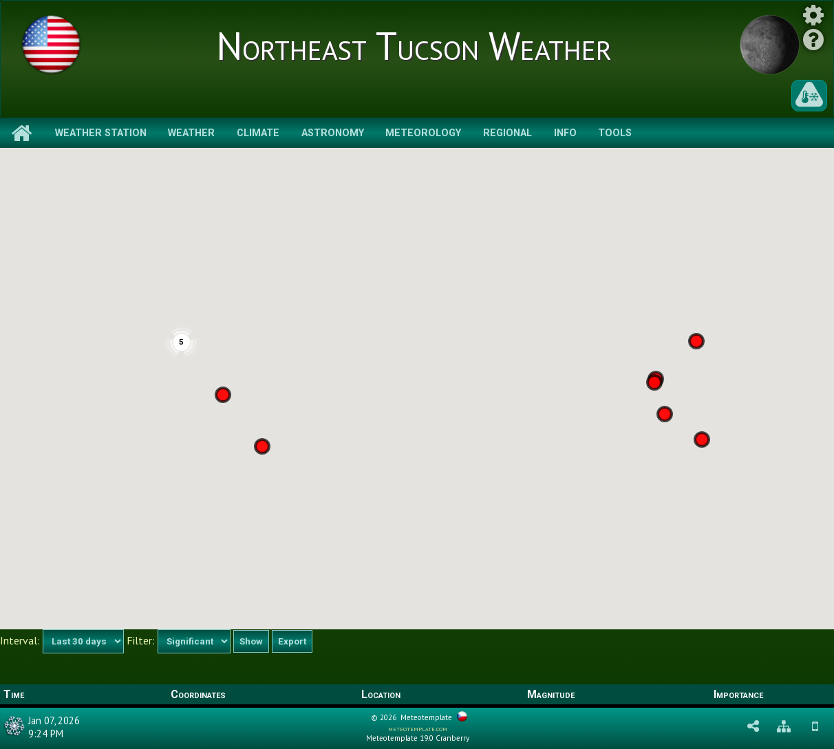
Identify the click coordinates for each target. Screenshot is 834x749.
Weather (191, 133)
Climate (258, 133)
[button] (664, 414)
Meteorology (423, 133)
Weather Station (101, 133)
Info (565, 133)
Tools (615, 133)
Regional (507, 133)
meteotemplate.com (417, 728)
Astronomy (332, 133)
